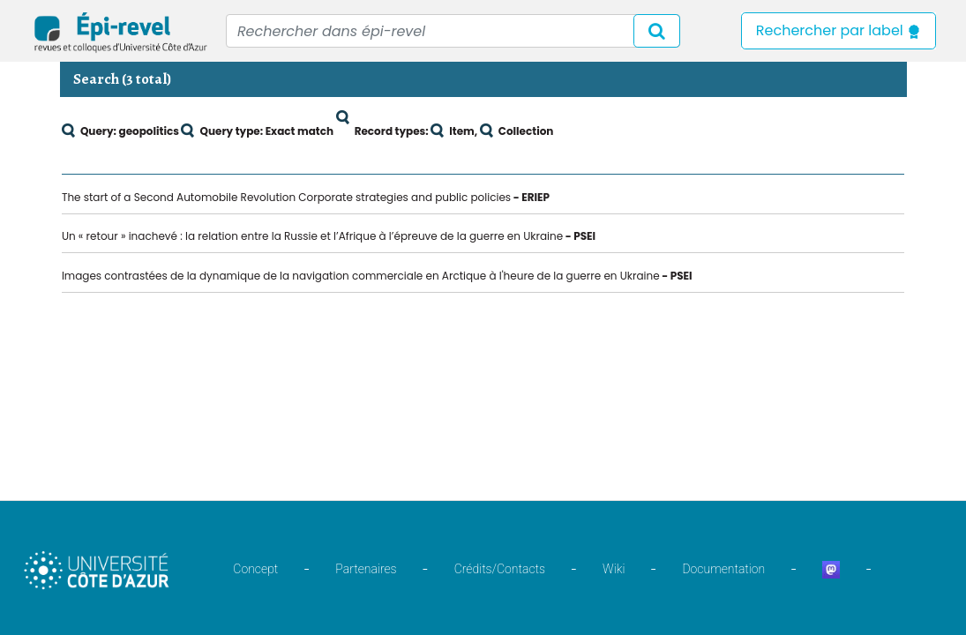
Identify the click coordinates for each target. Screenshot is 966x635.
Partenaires (365, 569)
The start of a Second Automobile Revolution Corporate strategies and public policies (286, 197)
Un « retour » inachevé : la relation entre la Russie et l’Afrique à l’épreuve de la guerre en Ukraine (312, 235)
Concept (255, 569)
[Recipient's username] (453, 31)
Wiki (614, 569)
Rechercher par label (838, 30)
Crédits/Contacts (499, 569)
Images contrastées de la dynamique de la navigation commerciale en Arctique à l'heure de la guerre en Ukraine (361, 275)
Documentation (723, 569)
